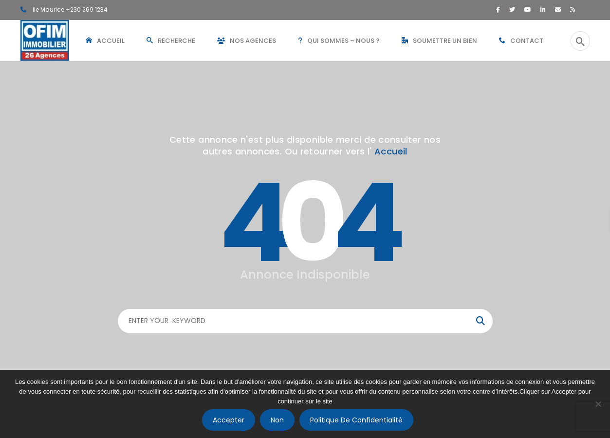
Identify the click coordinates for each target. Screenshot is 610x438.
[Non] (598, 404)
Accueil (390, 151)
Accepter (228, 420)
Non (277, 420)
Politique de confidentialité (356, 420)
